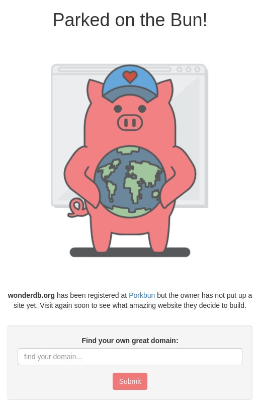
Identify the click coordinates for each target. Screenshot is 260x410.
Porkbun (142, 295)
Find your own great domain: (129, 341)
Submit (130, 381)
